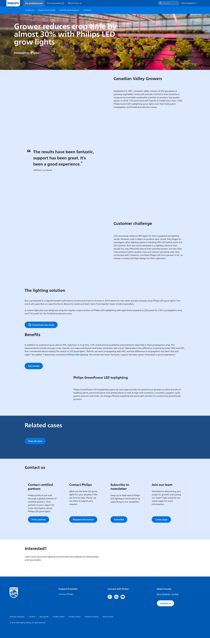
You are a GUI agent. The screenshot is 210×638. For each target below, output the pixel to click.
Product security (91, 616)
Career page (161, 519)
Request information (83, 519)
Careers (32, 616)
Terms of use (107, 616)
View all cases (35, 441)
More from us (74, 3)
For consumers (55, 3)
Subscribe (119, 519)
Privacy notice (74, 616)
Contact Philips (66, 594)
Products (29, 10)
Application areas (46, 10)
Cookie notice (58, 616)
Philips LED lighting (78, 354)
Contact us (165, 603)
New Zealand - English (168, 594)
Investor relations (17, 616)
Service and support (69, 10)
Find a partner (38, 519)
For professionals (34, 3)
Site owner (44, 616)
